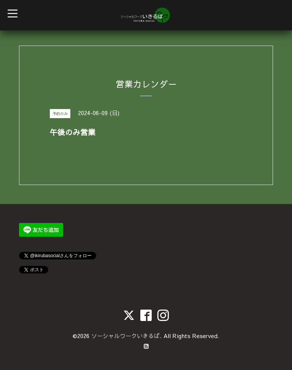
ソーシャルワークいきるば (125, 336)
